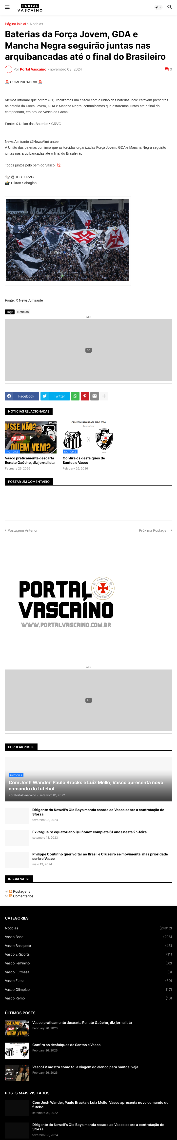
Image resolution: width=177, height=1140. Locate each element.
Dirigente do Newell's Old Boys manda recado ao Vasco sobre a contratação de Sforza (98, 812)
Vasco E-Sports (88, 954)
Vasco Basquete (88, 945)
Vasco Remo (88, 998)
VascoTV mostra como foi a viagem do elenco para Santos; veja (85, 1067)
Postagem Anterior (23, 530)
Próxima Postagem (154, 530)
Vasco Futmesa (88, 972)
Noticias (36, 24)
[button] (7, 7)
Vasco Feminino (88, 963)
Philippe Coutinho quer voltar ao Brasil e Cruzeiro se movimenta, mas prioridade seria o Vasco (100, 856)
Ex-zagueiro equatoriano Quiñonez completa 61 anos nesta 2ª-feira (89, 832)
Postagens (19, 891)
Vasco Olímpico (88, 989)
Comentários (21, 896)
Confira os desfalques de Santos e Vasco (84, 460)
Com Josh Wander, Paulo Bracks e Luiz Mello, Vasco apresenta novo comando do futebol (100, 1104)
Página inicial (15, 24)
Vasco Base (88, 936)
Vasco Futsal (88, 980)
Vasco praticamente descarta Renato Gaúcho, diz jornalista (30, 460)
